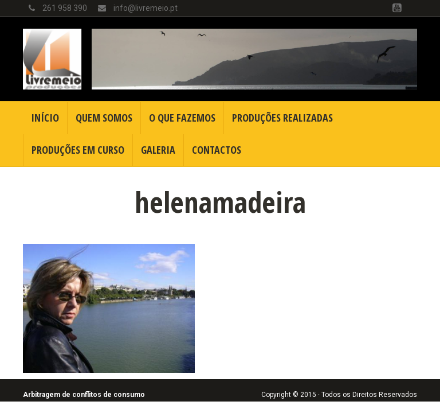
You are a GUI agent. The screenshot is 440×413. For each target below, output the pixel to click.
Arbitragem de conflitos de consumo (84, 395)
